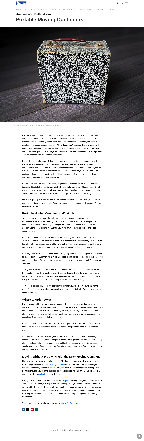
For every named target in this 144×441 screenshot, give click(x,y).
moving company (43, 9)
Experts (66, 380)
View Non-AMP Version (78, 435)
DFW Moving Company (55, 364)
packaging (42, 374)
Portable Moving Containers (104, 9)
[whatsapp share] (36, 409)
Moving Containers (58, 9)
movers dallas (30, 9)
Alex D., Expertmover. (71, 403)
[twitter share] (27, 409)
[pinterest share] (32, 409)
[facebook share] (23, 409)
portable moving (86, 9)
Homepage (19, 9)
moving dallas (72, 9)
